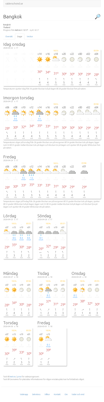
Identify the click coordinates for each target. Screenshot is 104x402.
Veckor (30, 36)
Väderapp (24, 394)
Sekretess (36, 394)
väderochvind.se (14, 3)
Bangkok (12, 16)
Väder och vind (78, 394)
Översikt (9, 36)
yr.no (19, 377)
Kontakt (57, 394)
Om (66, 394)
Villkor (47, 394)
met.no (13, 377)
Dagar (19, 36)
